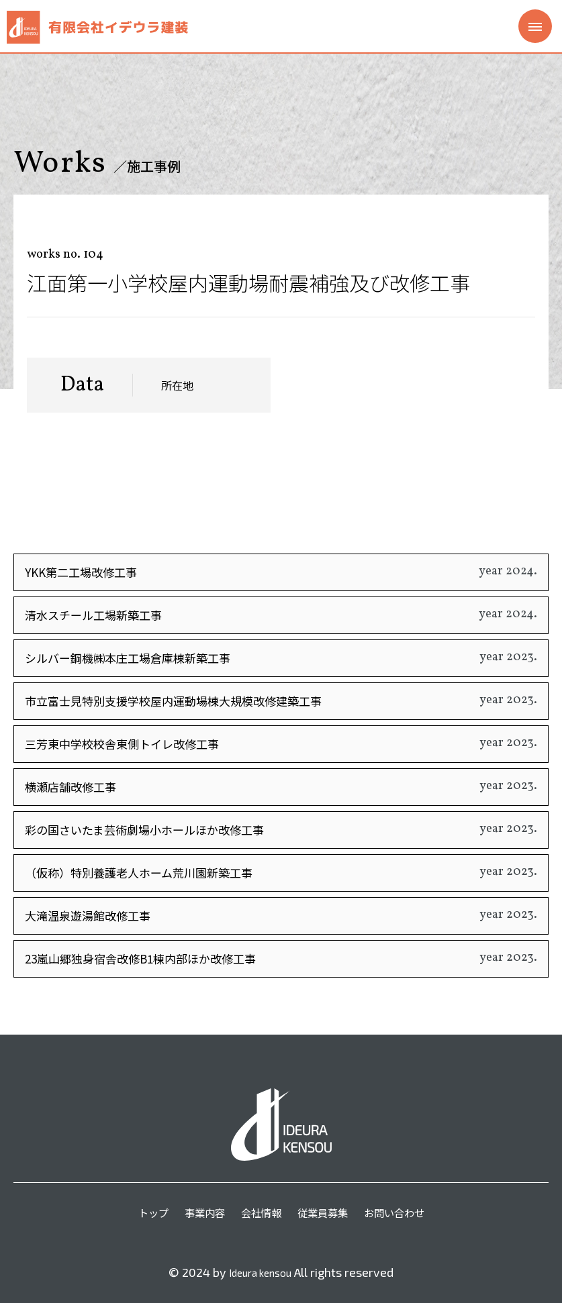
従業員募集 (324, 1211)
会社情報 (259, 1211)
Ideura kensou (260, 1272)
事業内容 (200, 1211)
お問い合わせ (399, 1211)
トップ (147, 1211)
